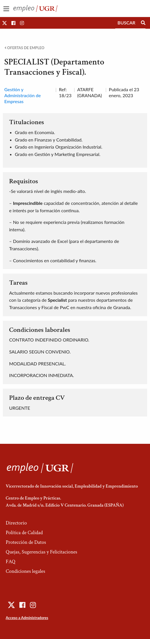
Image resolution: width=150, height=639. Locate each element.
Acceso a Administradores (27, 617)
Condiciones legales (25, 571)
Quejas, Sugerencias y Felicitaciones (41, 552)
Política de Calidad (24, 532)
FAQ (10, 561)
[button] (4, 23)
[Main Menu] (6, 9)
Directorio (16, 523)
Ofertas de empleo (24, 48)
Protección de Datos (26, 542)
